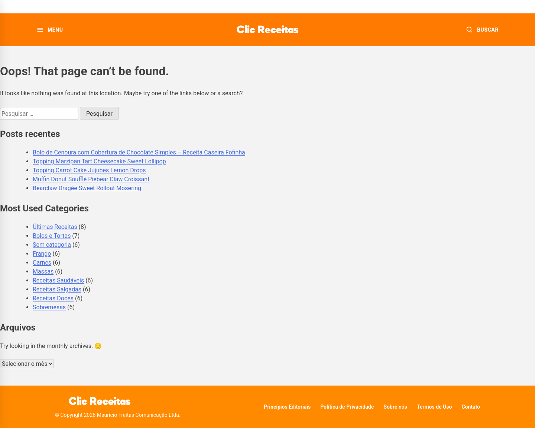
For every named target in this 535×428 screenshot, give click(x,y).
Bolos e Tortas (52, 235)
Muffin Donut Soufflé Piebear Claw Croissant (91, 179)
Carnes (42, 262)
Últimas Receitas (55, 226)
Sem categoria (52, 244)
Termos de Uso (434, 407)
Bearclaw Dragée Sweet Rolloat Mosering (87, 188)
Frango (42, 253)
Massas (43, 271)
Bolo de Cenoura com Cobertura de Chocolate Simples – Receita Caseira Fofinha (139, 152)
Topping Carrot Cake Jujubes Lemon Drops (89, 170)
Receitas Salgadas (57, 289)
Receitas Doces (53, 298)
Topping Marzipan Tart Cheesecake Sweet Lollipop (99, 161)
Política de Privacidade (347, 407)
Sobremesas (49, 307)
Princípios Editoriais (287, 407)
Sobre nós (395, 407)
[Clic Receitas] (267, 30)
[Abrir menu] (50, 29)
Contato (470, 407)
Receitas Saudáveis (58, 280)
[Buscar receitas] (482, 29)
